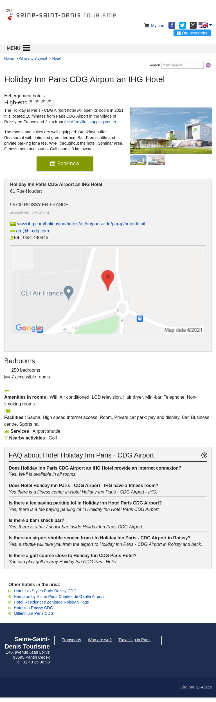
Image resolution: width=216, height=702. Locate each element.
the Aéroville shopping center (90, 122)
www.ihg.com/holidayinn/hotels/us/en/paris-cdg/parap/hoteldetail (81, 223)
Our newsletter (192, 33)
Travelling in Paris (134, 640)
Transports (71, 640)
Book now (68, 163)
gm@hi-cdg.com (32, 230)
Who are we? (100, 640)
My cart (153, 25)
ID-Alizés (203, 687)
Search (154, 65)
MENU (13, 48)
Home (9, 58)
